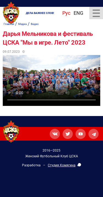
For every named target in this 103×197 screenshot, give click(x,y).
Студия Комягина (62, 165)
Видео (35, 23)
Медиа (22, 23)
